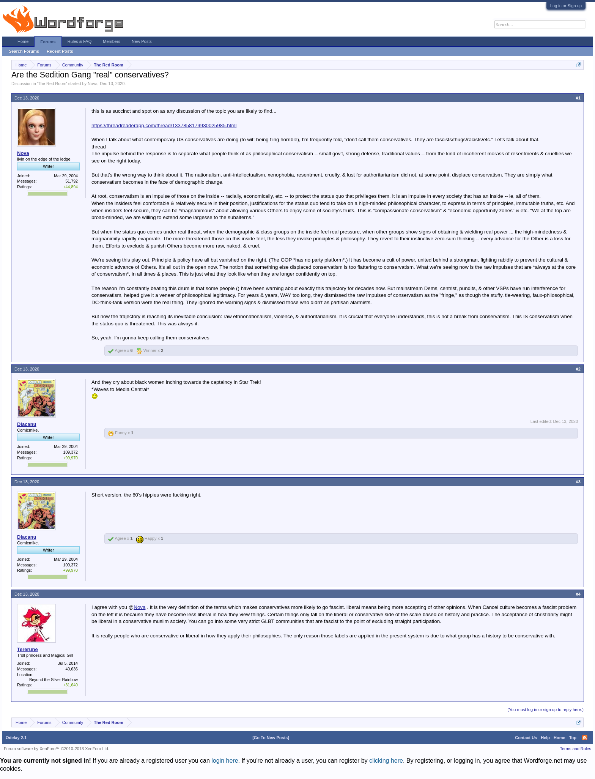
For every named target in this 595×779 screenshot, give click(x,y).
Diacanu (26, 424)
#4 (578, 594)
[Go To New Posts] (270, 737)
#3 (578, 481)
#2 (578, 369)
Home (22, 41)
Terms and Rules (575, 748)
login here (224, 760)
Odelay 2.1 (16, 737)
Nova (93, 83)
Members (111, 41)
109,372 (70, 452)
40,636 (71, 669)
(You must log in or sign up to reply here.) (545, 709)
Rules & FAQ (80, 41)
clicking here (386, 760)
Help (545, 737)
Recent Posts (60, 51)
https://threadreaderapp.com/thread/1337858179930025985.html (163, 125)
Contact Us (526, 737)
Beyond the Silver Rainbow (53, 679)
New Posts (142, 41)
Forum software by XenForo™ (56, 748)
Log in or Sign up (566, 5)
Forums (47, 41)
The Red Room (52, 83)
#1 (578, 98)
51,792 (71, 181)
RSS (584, 737)
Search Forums (24, 51)
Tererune (27, 649)
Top (572, 737)
